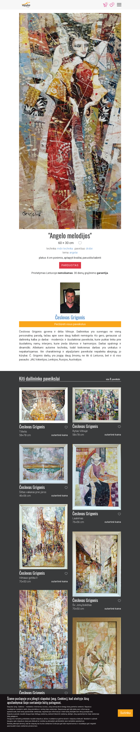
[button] (80, 243)
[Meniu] (119, 4)
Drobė (89, 248)
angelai (73, 252)
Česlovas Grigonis (70, 317)
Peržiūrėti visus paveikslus (70, 324)
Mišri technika (65, 248)
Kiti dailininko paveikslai (39, 378)
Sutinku (125, 713)
